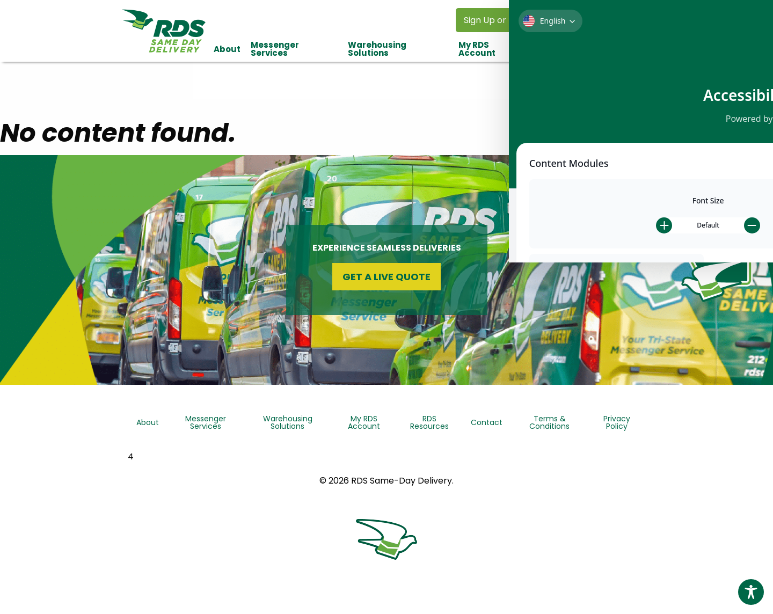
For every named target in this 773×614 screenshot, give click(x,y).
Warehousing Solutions (377, 49)
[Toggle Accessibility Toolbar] (751, 592)
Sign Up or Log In (498, 20)
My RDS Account (476, 49)
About (227, 49)
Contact (630, 49)
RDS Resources (561, 49)
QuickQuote (721, 248)
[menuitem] (226, 49)
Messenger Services (275, 49)
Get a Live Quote (386, 276)
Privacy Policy (616, 422)
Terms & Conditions (549, 422)
